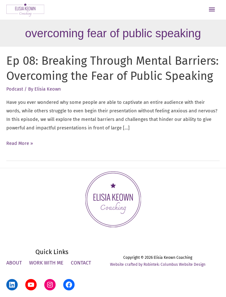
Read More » (19, 143)
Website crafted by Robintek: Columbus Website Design (157, 264)
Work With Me (46, 263)
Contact (81, 263)
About (14, 263)
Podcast (14, 89)
